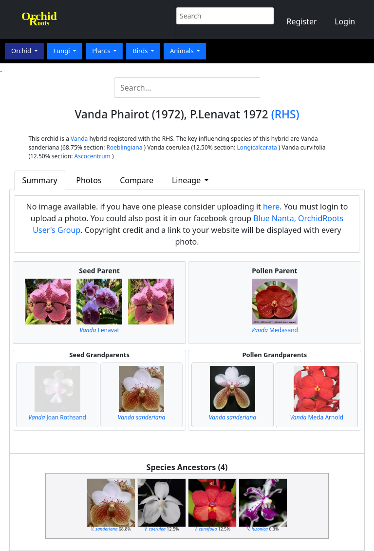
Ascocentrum (93, 156)
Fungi (62, 50)
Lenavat (99, 330)
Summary (39, 180)
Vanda (79, 138)
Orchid (22, 50)
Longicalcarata (257, 147)
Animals (182, 50)
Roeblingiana (125, 147)
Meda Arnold (316, 417)
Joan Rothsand (57, 417)
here (271, 206)
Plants (102, 50)
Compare (136, 180)
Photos (88, 180)
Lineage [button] (187, 180)
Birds (141, 50)
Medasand (274, 330)
